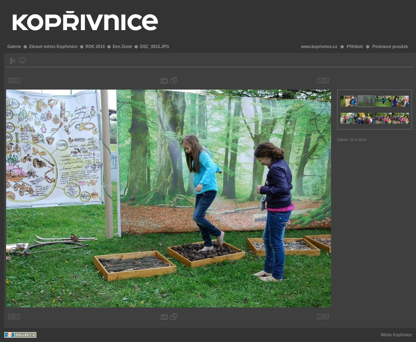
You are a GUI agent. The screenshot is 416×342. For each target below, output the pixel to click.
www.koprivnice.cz (319, 46)
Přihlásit (355, 46)
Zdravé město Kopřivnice (53, 46)
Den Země (122, 46)
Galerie (14, 46)
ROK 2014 (95, 46)
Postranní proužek (390, 46)
